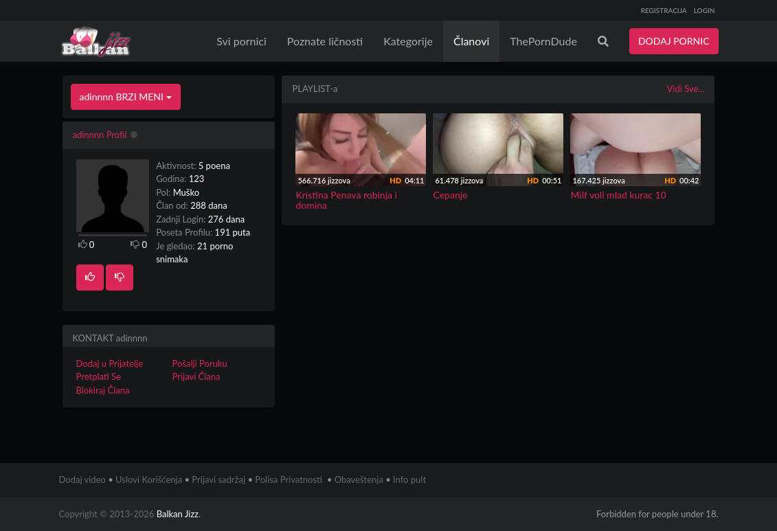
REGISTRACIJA (664, 10)
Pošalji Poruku (199, 363)
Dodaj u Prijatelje (110, 363)
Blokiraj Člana (103, 390)
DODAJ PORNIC (674, 41)
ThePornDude (543, 40)
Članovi (471, 40)
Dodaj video (82, 479)
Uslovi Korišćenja (148, 479)
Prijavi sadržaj (218, 479)
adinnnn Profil (100, 134)
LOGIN (704, 10)
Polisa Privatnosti (288, 479)
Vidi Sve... (685, 88)
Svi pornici (241, 40)
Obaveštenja (359, 479)
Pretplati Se (99, 376)
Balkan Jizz (178, 513)
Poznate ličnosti (325, 40)
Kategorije (408, 40)
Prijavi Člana (196, 376)
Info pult (409, 479)
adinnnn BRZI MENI (126, 96)
